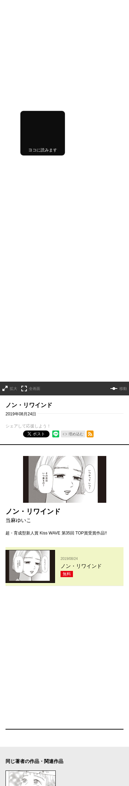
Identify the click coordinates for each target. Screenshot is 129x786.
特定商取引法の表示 (86, 757)
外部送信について (84, 747)
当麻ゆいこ (18, 311)
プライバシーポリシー (88, 738)
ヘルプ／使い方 (20, 738)
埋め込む (76, 224)
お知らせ (14, 728)
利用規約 (76, 728)
